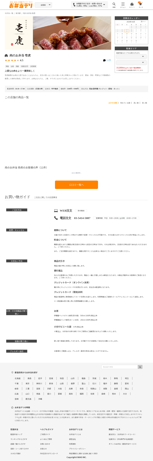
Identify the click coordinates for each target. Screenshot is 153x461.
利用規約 (72, 444)
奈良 (82, 388)
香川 (49, 393)
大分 (125, 393)
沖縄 (40, 398)
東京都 (18, 13)
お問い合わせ (45, 444)
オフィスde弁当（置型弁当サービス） (123, 444)
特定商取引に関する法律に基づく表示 (83, 453)
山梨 (62, 383)
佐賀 (92, 393)
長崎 (103, 393)
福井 (105, 383)
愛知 (127, 383)
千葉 (17, 383)
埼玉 (127, 378)
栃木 (105, 378)
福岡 (82, 393)
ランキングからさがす (19, 439)
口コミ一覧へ (76, 184)
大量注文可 (24, 66)
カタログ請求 (16, 453)
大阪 (60, 388)
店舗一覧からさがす (18, 444)
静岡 (116, 383)
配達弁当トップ (16, 434)
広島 (17, 393)
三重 (27, 388)
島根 (116, 388)
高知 (71, 393)
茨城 (94, 378)
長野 (73, 383)
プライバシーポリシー (77, 448)
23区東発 (33, 66)
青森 (29, 378)
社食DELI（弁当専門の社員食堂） (121, 439)
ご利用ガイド (45, 434)
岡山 (127, 388)
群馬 (116, 378)
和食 (7, 66)
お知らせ (43, 448)
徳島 (38, 393)
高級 (17, 66)
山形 (73, 378)
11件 (108, 60)
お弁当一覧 (9, 13)
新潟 (51, 383)
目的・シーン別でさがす (20, 448)
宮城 (51, 378)
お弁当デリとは (75, 434)
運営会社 (72, 439)
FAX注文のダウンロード (49, 453)
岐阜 (17, 388)
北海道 (17, 378)
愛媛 (60, 393)
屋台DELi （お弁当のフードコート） (122, 434)
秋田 (62, 378)
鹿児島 (28, 398)
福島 (83, 378)
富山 (83, 383)
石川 (94, 383)
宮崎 (17, 398)
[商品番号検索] (119, 367)
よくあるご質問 (46, 439)
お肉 (12, 66)
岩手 (40, 378)
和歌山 (93, 388)
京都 (49, 388)
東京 (27, 383)
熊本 (114, 393)
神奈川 (39, 383)
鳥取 (105, 388)
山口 (27, 393)
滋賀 (38, 388)
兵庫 (71, 388)
